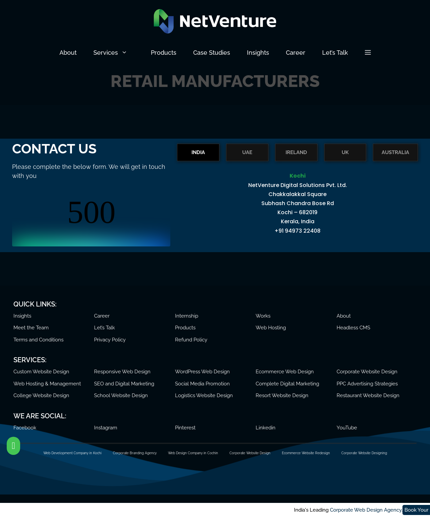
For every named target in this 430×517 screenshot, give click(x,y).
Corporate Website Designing (364, 453)
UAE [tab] (247, 152)
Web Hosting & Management (47, 384)
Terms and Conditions (38, 340)
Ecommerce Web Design (285, 372)
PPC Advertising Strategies (367, 384)
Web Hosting (271, 328)
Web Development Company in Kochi (72, 453)
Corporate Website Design (367, 372)
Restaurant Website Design (368, 395)
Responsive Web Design (122, 372)
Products (163, 52)
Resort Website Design (282, 395)
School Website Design (121, 395)
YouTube (347, 428)
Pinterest (185, 428)
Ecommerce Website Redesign (306, 453)
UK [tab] (345, 152)
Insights (258, 52)
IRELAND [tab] (296, 152)
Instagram (105, 428)
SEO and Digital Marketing (124, 384)
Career (295, 52)
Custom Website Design (41, 372)
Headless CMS (353, 328)
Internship (186, 316)
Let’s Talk (335, 52)
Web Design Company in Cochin (193, 453)
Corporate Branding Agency (135, 453)
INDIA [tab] (198, 152)
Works (263, 316)
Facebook (24, 428)
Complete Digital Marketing (287, 384)
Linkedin (265, 428)
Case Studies (211, 52)
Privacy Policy (110, 340)
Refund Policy (191, 340)
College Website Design (41, 395)
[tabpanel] (297, 207)
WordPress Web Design (202, 372)
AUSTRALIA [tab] (395, 152)
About (68, 52)
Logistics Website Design (204, 395)
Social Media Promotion (202, 384)
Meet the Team (31, 328)
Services (117, 53)
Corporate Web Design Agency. (79, 510)
